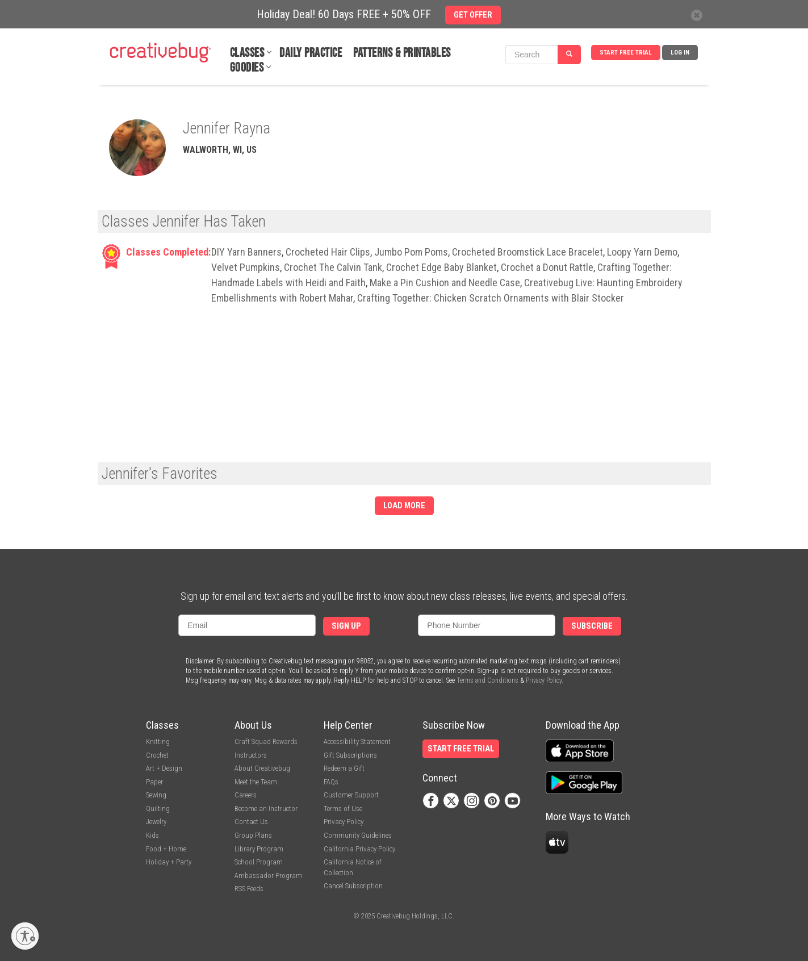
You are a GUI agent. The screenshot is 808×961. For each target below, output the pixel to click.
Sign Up (346, 626)
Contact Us (251, 821)
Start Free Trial (626, 52)
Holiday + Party (168, 862)
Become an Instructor (266, 808)
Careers (246, 795)
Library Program (259, 849)
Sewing (156, 795)
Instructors (251, 755)
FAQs (331, 782)
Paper (154, 782)
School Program (259, 862)
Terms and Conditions (487, 680)
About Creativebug (262, 768)
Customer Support (351, 795)
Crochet (157, 755)
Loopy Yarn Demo (642, 252)
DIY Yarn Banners (246, 252)
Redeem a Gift (344, 768)
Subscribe (592, 626)
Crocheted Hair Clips (328, 252)
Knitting (158, 741)
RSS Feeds (249, 888)
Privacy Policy (544, 680)
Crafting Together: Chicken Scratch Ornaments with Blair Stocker (490, 298)
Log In (680, 52)
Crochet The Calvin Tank (333, 267)
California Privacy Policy (359, 849)
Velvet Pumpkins (245, 267)
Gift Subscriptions (350, 755)
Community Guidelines (358, 835)
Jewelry (156, 821)
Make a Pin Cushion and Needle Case (445, 283)
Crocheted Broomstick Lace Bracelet (527, 252)
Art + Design (164, 768)
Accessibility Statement (357, 741)
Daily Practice (310, 53)
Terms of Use (343, 808)
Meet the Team (256, 782)
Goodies (247, 68)
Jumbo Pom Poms (411, 252)
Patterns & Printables (402, 53)
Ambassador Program (268, 875)
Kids (152, 835)
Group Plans (253, 835)
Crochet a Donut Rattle (547, 267)
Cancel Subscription (353, 885)
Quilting (158, 808)
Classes (247, 53)
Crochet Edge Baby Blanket (441, 267)
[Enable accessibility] (25, 936)
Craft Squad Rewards (266, 741)
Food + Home (166, 849)
